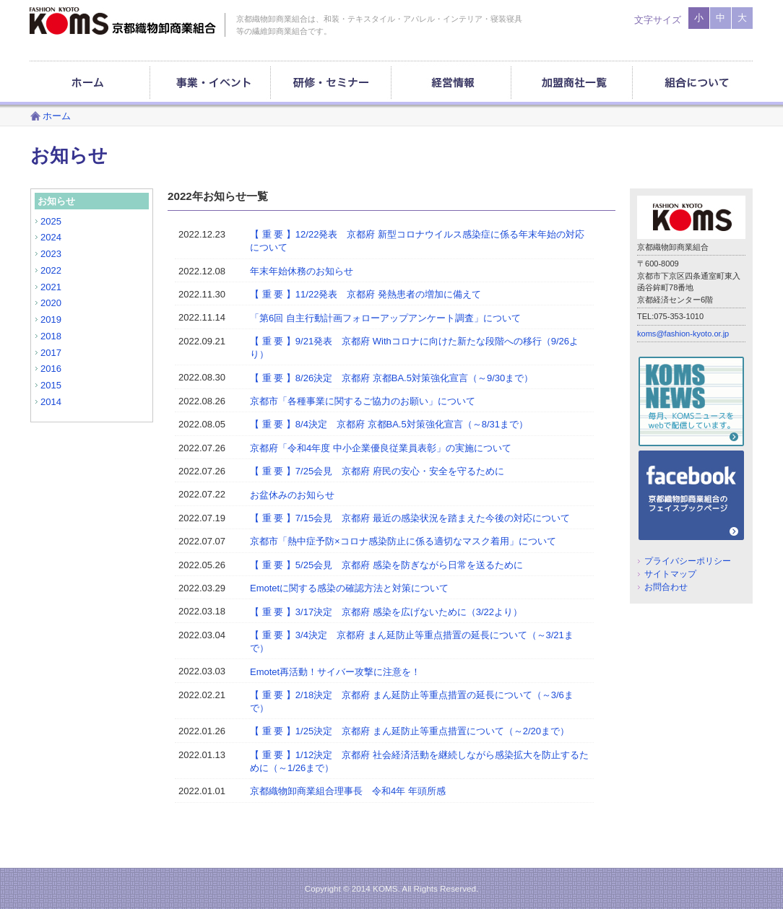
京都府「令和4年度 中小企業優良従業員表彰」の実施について (380, 448)
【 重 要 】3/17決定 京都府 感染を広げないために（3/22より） (386, 611)
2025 (50, 221)
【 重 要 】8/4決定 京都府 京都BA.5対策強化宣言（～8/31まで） (389, 424)
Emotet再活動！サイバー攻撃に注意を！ (335, 671)
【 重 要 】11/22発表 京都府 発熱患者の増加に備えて (365, 294)
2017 (50, 352)
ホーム (57, 115)
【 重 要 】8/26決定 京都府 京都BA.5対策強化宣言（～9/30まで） (391, 378)
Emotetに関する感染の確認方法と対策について (349, 588)
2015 (50, 385)
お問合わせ (666, 586)
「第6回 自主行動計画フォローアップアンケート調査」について (385, 318)
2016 (50, 368)
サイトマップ (670, 573)
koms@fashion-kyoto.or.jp (683, 333)
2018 (50, 336)
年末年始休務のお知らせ (301, 271)
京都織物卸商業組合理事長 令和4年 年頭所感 (348, 791)
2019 (50, 319)
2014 (50, 401)
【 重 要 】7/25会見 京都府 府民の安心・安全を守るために (377, 471)
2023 (50, 253)
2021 (50, 287)
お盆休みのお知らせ (292, 495)
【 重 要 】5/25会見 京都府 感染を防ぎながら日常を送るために (386, 565)
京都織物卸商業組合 (123, 21)
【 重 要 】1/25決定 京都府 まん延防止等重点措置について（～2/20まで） (409, 731)
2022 (50, 270)
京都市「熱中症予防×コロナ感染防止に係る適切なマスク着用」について (403, 541)
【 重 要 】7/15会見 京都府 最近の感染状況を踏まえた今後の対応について (410, 518)
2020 (50, 302)
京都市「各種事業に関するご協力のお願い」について (362, 401)
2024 (50, 237)
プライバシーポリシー (687, 560)
